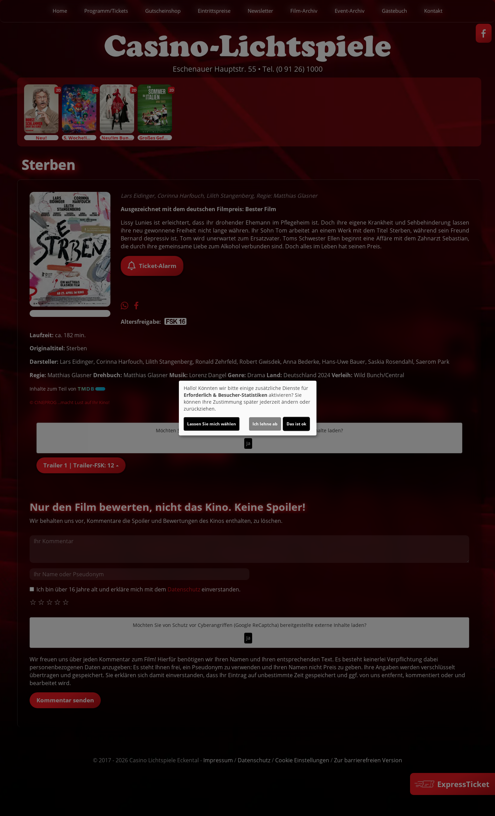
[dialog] (247, 408)
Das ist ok (296, 424)
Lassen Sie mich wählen (211, 424)
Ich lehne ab (265, 424)
